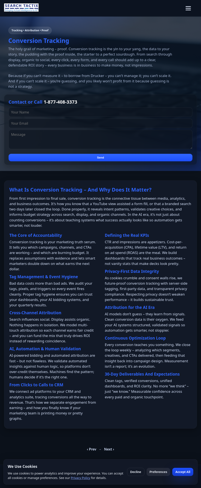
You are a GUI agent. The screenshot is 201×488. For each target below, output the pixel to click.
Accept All (182, 472)
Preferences (158, 472)
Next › (109, 449)
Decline (135, 472)
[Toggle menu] (188, 8)
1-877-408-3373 (60, 102)
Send (100, 157)
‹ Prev (91, 449)
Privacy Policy (80, 478)
